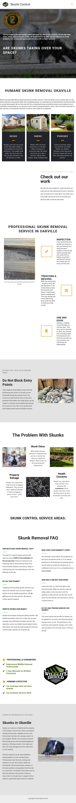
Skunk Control (20, 4)
